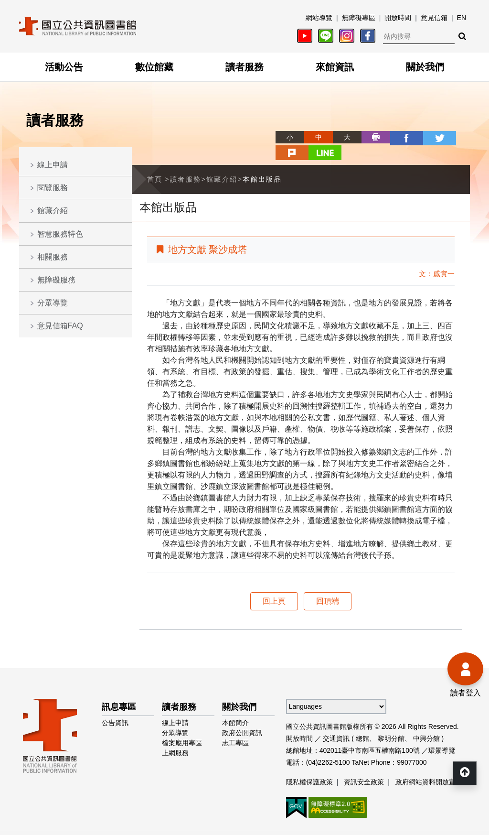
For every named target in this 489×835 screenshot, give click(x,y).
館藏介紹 (52, 210)
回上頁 (274, 584)
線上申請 (52, 165)
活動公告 (64, 67)
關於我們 (425, 67)
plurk (427, 137)
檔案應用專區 (182, 726)
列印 (341, 137)
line (455, 137)
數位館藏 (154, 67)
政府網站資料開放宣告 (428, 765)
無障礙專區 (358, 18)
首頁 (155, 162)
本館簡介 (235, 706)
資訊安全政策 (364, 765)
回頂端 (327, 584)
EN (461, 18)
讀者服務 (244, 67)
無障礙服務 (56, 280)
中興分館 (426, 722)
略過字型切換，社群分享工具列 (244, 128)
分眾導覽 (52, 303)
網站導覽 (319, 18)
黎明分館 (391, 722)
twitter (398, 137)
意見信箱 (434, 18)
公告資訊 (115, 706)
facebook (369, 137)
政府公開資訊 (242, 716)
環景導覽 (441, 733)
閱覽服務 (52, 188)
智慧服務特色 (60, 234)
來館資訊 (335, 67)
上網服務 (175, 736)
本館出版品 (262, 162)
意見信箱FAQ (60, 326)
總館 (362, 722)
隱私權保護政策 (309, 765)
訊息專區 (119, 690)
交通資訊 (336, 722)
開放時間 (397, 18)
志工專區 (235, 726)
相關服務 (52, 257)
